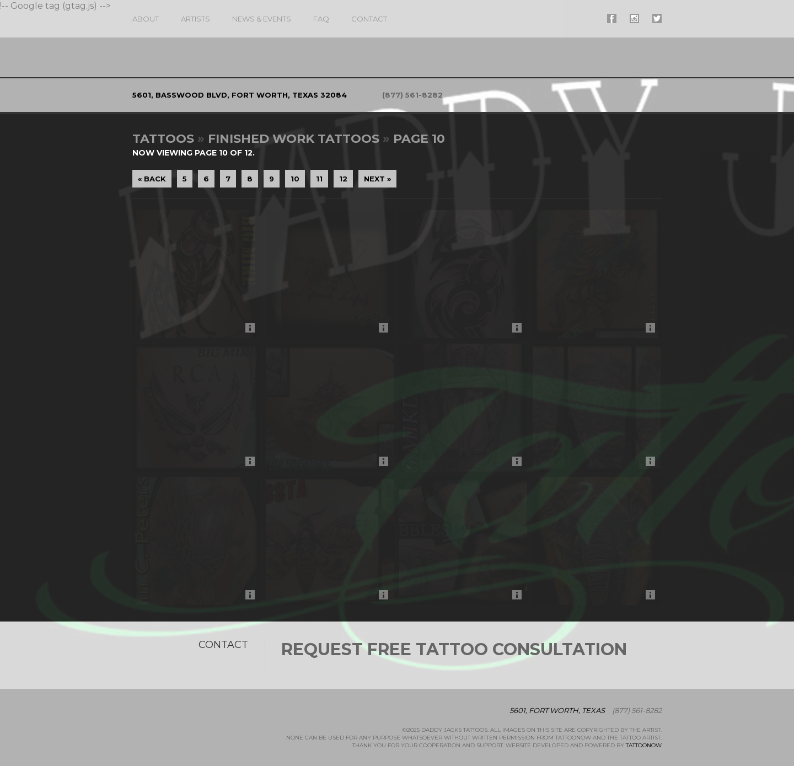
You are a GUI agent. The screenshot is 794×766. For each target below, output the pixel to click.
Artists (195, 18)
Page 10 (419, 138)
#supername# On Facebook (611, 18)
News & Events (261, 18)
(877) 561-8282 (412, 94)
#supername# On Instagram (634, 18)
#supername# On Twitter (657, 18)
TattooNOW (644, 745)
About (145, 18)
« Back (152, 178)
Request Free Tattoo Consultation (454, 649)
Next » (377, 178)
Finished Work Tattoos (293, 138)
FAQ (321, 18)
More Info (252, 330)
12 (343, 178)
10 (295, 178)
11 (319, 178)
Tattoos (163, 138)
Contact (369, 18)
